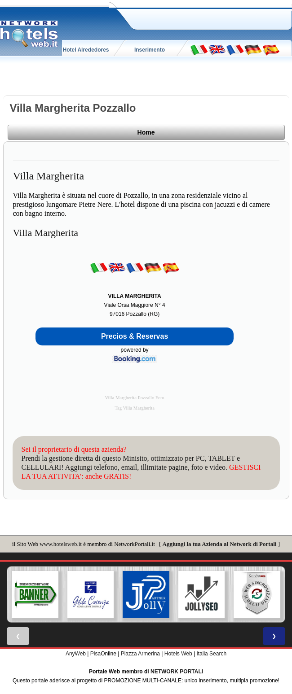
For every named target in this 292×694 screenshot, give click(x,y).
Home (146, 132)
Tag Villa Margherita (135, 408)
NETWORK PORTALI (176, 671)
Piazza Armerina (140, 653)
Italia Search (211, 653)
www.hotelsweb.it (61, 544)
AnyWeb (76, 653)
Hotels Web (178, 653)
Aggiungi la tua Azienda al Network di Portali (220, 544)
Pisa (95, 653)
